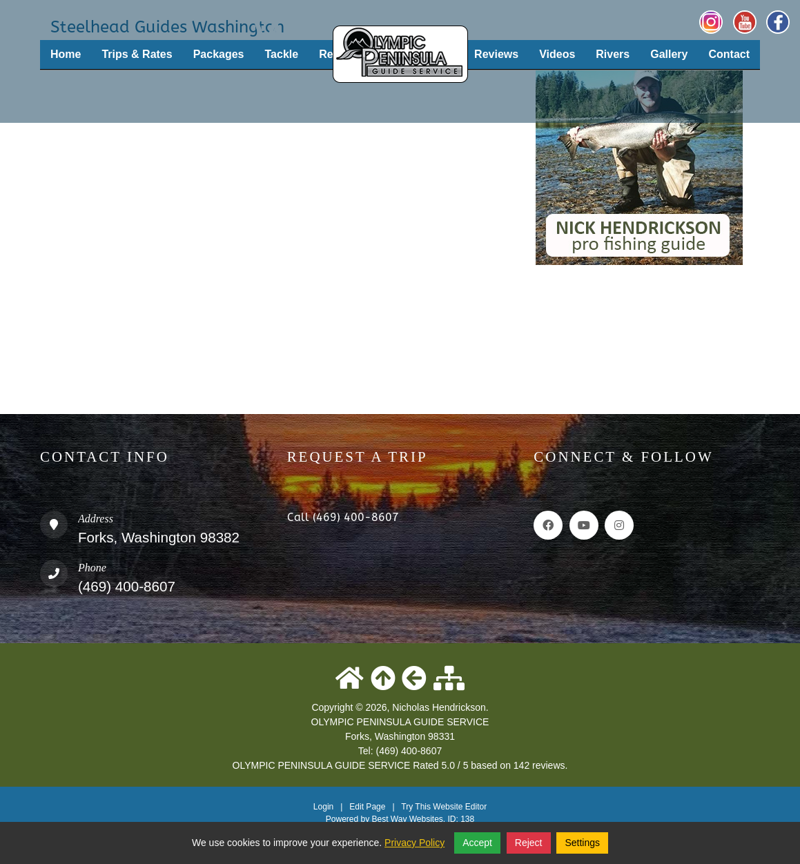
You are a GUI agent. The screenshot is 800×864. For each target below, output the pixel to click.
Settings (582, 842)
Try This (416, 807)
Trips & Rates (136, 54)
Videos (557, 54)
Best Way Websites (406, 819)
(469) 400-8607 (126, 586)
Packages (218, 54)
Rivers (613, 54)
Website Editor (460, 807)
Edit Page (368, 807)
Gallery (668, 54)
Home (65, 54)
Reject (529, 842)
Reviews (496, 54)
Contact (729, 54)
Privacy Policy (414, 842)
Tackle (282, 54)
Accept (477, 842)
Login (323, 807)
